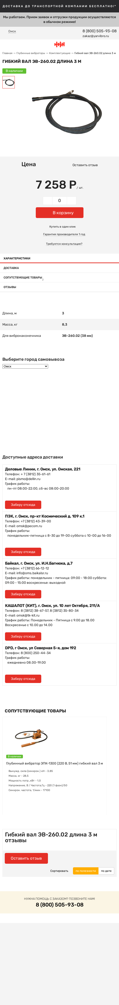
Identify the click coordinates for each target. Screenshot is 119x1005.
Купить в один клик (62, 226)
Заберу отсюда (23, 505)
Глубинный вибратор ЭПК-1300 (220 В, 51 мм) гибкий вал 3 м (54, 763)
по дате (106, 871)
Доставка (11, 268)
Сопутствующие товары (24, 277)
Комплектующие (59, 53)
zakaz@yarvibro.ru (96, 36)
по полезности (86, 871)
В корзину (63, 212)
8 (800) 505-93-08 (100, 31)
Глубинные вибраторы (30, 53)
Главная (7, 53)
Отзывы (10, 287)
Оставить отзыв (85, 165)
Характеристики (17, 258)
